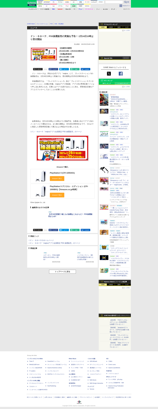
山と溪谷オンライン (77, 377)
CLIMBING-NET (75, 380)
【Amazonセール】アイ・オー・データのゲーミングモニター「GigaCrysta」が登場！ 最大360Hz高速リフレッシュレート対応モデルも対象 (119, 185)
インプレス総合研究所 (35, 367)
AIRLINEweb (93, 361)
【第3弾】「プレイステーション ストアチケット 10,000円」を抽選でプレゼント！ (119, 337)
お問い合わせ (48, 397)
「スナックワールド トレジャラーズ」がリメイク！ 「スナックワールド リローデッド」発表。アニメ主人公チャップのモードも (119, 252)
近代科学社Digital (76, 386)
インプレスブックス (53, 382)
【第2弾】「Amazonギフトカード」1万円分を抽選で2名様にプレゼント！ (119, 330)
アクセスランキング (110, 24)
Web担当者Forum (34, 364)
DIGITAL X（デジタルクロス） (56, 374)
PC (75, 9)
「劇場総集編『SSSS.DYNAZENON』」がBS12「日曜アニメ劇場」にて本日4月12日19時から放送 (119, 101)
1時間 (102, 27)
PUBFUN (109, 371)
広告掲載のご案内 (59, 397)
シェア (55, 69)
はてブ (65, 69)
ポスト (39, 69)
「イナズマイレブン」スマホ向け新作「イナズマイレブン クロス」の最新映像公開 (119, 261)
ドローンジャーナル (35, 374)
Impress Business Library (54, 367)
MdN (89, 377)
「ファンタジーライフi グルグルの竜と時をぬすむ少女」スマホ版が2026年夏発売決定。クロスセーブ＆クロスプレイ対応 (119, 275)
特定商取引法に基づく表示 (123, 397)
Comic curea (112, 364)
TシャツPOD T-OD (77, 367)
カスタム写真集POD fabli (116, 382)
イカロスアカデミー (95, 374)
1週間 (118, 27)
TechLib (92, 389)
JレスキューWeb (94, 371)
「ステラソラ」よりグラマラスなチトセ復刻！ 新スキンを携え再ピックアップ (119, 149)
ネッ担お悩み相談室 (35, 377)
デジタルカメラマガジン (36, 383)
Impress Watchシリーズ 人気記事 (115, 282)
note (76, 69)
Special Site (108, 58)
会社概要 (97, 397)
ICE (107, 358)
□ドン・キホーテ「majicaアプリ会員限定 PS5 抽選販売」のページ (56, 132)
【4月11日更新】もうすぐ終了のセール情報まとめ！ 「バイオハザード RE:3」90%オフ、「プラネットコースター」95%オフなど (119, 197)
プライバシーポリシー (85, 397)
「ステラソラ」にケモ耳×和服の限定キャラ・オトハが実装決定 (119, 159)
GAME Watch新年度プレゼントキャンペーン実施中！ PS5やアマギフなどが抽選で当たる (117, 316)
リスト (45, 69)
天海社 (110, 361)
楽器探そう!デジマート (77, 364)
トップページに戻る (62, 272)
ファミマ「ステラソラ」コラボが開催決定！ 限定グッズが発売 (119, 139)
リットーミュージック (77, 361)
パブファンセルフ (113, 373)
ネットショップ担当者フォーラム (57, 364)
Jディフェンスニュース (96, 364)
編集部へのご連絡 (72, 397)
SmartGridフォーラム (53, 361)
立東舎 (73, 371)
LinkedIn (87, 69)
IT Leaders (32, 371)
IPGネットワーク (111, 377)
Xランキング (108, 80)
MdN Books (93, 380)
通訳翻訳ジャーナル (95, 367)
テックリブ (91, 386)
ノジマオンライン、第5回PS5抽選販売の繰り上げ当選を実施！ (85, 257)
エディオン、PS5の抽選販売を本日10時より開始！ (51, 257)
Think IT (31, 361)
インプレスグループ (107, 397)
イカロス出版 (91, 358)
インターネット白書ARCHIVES (38, 389)
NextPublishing (51, 386)
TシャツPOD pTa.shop (115, 379)
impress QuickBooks (114, 367)
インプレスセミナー (53, 371)
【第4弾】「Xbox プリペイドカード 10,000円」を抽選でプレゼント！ (119, 345)
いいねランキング (123, 83)
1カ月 (126, 27)
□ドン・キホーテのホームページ (41, 240)
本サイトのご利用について (34, 397)
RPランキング (107, 83)
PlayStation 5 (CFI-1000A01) (62, 173)
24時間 (111, 27)
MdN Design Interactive (96, 383)
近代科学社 (72, 383)
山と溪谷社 (72, 374)
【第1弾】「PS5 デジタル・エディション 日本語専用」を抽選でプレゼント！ (119, 322)
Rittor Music (72, 358)
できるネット (33, 386)
